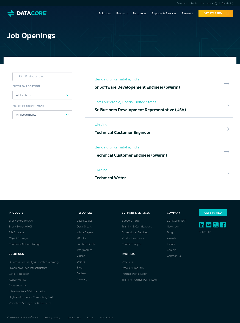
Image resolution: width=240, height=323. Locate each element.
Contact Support (132, 244)
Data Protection (19, 273)
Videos (81, 255)
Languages (209, 3)
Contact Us (174, 255)
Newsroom (174, 226)
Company (182, 3)
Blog (80, 267)
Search (227, 3)
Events (81, 261)
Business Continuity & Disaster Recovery (34, 262)
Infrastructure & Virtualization (27, 291)
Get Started (213, 212)
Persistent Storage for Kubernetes (30, 303)
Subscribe (205, 232)
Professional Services (135, 232)
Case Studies (84, 220)
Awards (171, 238)
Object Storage (18, 238)
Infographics (84, 250)
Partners (187, 13)
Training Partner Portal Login (140, 279)
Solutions (105, 13)
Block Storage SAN (21, 220)
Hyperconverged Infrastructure (28, 268)
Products (122, 13)
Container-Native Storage (24, 244)
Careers (171, 250)
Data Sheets (84, 226)
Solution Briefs (86, 244)
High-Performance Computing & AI (31, 297)
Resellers (127, 262)
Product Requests (133, 238)
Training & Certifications (137, 226)
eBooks (81, 238)
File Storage (16, 232)
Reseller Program (133, 268)
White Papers (85, 232)
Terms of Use (73, 317)
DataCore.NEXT (176, 220)
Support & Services (164, 13)
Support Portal (131, 220)
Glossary (82, 279)
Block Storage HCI (20, 226)
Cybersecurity (17, 285)
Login (194, 3)
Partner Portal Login (134, 273)
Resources (140, 13)
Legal (90, 317)
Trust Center (107, 317)
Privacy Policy (52, 317)
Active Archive (17, 279)
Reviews (82, 273)
